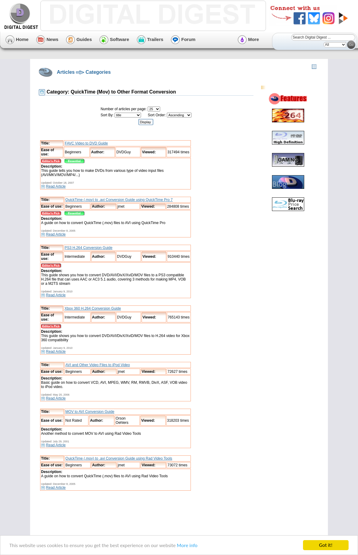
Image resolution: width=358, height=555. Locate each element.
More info (187, 545)
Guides (79, 39)
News (47, 39)
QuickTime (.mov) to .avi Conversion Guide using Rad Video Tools (118, 458)
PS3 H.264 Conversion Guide (88, 248)
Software (114, 39)
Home (17, 39)
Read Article (56, 186)
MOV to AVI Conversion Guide (89, 412)
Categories (98, 72)
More (248, 39)
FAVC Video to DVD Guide (86, 143)
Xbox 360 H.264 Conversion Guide (92, 308)
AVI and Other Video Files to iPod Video (97, 365)
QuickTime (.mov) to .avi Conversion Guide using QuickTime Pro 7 (119, 200)
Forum (183, 39)
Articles (66, 72)
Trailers (150, 39)
